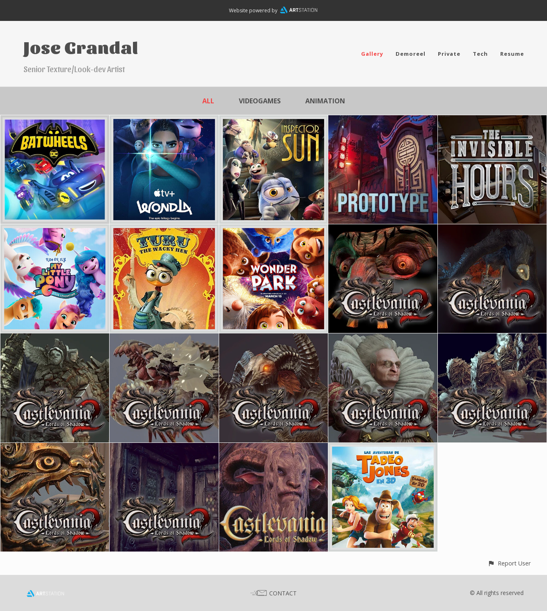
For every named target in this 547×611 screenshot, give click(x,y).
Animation (325, 100)
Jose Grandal (80, 46)
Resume (512, 53)
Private (449, 53)
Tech (480, 53)
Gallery (372, 53)
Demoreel (411, 53)
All (208, 100)
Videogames (260, 100)
